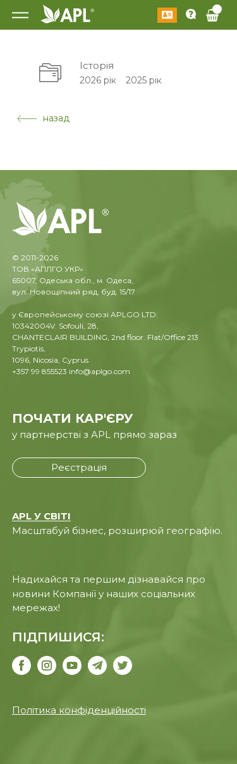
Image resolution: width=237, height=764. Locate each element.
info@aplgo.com (99, 371)
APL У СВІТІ (41, 516)
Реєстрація (79, 467)
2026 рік (98, 80)
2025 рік (144, 80)
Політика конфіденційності (79, 710)
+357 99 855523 (39, 371)
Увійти (167, 15)
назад (43, 118)
